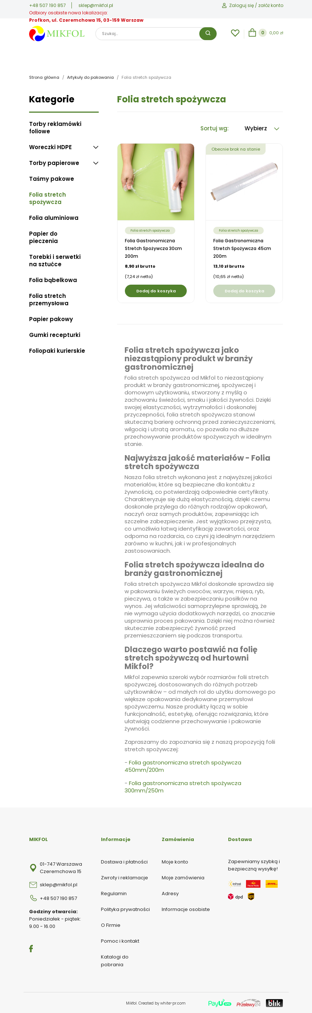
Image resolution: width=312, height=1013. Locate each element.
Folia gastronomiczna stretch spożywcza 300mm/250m (183, 786)
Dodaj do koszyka (156, 290)
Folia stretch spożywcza (47, 197)
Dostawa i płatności (124, 861)
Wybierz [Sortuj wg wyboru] (262, 127)
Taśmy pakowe (51, 178)
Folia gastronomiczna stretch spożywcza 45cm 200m (242, 247)
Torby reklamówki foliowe (55, 127)
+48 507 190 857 (47, 5)
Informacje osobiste (186, 908)
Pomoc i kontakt (120, 940)
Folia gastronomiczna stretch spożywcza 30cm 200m (153, 247)
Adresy (170, 892)
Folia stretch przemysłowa (49, 299)
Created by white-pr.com (162, 1002)
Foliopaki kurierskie (57, 350)
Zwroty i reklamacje (124, 876)
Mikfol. (132, 1002)
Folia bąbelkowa (53, 279)
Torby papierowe (54, 162)
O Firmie (110, 924)
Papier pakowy (51, 318)
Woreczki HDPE (50, 146)
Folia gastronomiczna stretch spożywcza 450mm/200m (183, 765)
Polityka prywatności (125, 908)
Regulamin (114, 892)
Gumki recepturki (54, 334)
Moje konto (175, 861)
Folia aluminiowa (53, 217)
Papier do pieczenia (43, 236)
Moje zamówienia (183, 876)
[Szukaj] (156, 33)
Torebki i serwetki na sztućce (55, 260)
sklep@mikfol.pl (95, 5)
